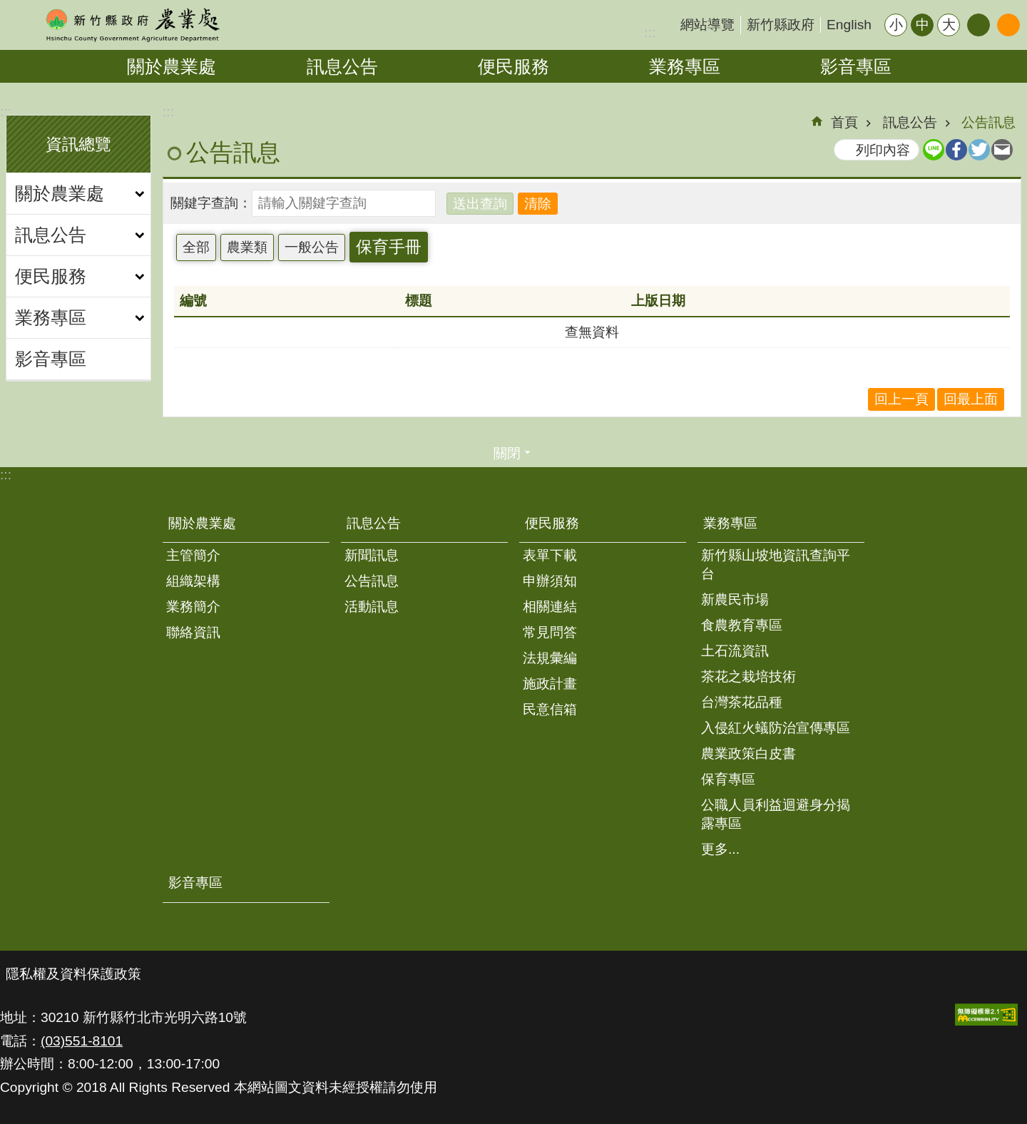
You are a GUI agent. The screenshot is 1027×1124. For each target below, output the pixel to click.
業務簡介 (193, 606)
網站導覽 (707, 24)
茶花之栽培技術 (748, 676)
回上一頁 (901, 399)
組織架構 (193, 580)
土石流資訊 (735, 650)
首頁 (844, 122)
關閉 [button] (507, 453)
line (933, 149)
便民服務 (513, 66)
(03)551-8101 (82, 1040)
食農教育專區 (741, 625)
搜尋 (1008, 25)
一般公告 (312, 247)
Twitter (979, 149)
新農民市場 (735, 599)
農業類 (247, 247)
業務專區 (684, 66)
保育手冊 (388, 246)
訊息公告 (342, 66)
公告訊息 (988, 122)
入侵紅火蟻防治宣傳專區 (775, 727)
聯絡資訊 (193, 632)
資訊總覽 (78, 144)
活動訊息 (371, 606)
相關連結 (550, 606)
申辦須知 (550, 580)
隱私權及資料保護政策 (73, 973)
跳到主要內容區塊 (7, 7)
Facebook (956, 149)
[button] (986, 1014)
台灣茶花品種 (741, 702)
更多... (720, 849)
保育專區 (728, 779)
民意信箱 (550, 709)
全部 (196, 247)
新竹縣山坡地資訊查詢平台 (775, 564)
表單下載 (550, 555)
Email (1002, 149)
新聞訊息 (371, 555)
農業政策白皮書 (748, 753)
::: (649, 32)
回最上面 (971, 399)
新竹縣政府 (780, 24)
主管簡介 (193, 555)
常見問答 (550, 632)
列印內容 (883, 150)
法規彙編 (550, 657)
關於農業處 (171, 66)
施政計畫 (550, 683)
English (849, 24)
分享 (978, 25)
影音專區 (855, 66)
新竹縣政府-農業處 (132, 25)
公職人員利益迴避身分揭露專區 (775, 814)
